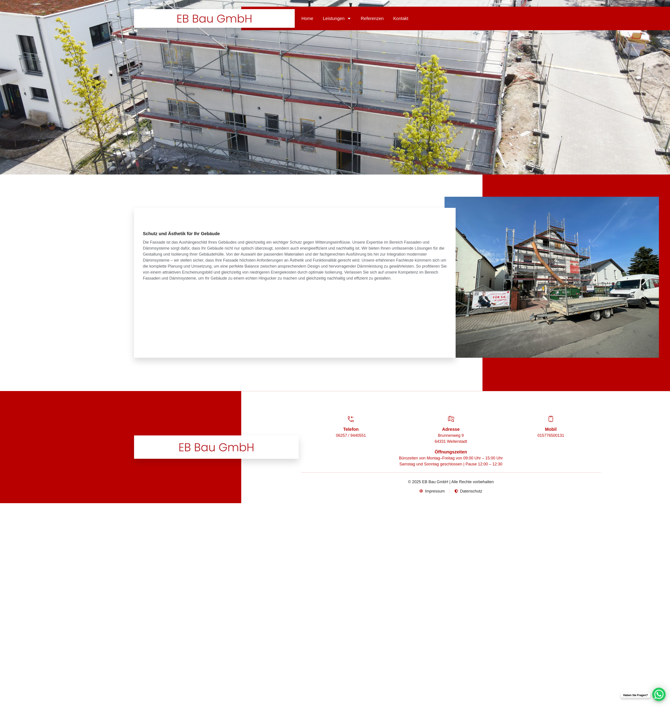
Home (307, 18)
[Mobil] (550, 419)
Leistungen (337, 18)
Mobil (551, 429)
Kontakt (400, 18)
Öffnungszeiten (451, 451)
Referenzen (372, 18)
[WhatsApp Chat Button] (659, 694)
